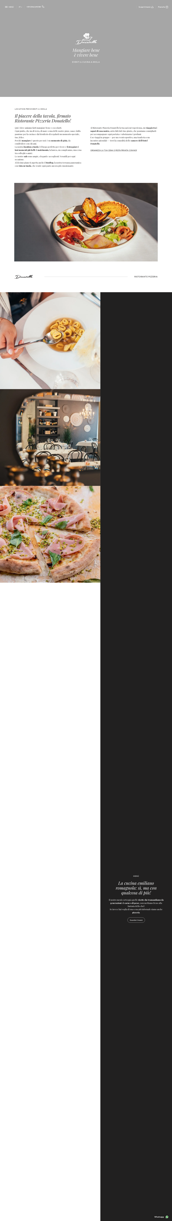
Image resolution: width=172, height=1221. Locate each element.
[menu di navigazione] (9, 6)
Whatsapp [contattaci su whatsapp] (161, 1217)
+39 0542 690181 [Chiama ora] (35, 7)
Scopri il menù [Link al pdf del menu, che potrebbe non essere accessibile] (146, 7)
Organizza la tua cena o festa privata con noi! (113, 150)
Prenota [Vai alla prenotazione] (163, 7)
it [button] (20, 7)
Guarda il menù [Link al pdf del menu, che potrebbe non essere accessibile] (136, 920)
